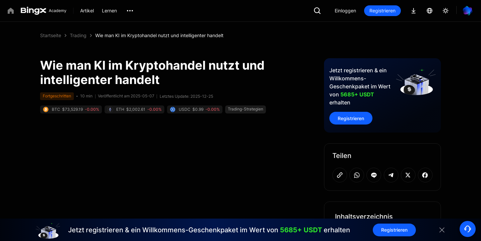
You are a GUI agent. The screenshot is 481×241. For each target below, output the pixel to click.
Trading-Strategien (245, 108)
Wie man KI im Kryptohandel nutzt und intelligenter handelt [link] (159, 35)
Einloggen (345, 10)
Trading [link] (78, 35)
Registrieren (382, 10)
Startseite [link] (50, 35)
